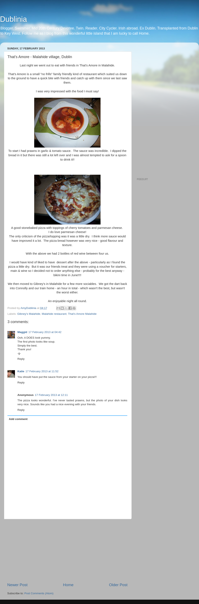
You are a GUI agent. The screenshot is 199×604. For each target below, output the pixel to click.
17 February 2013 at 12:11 (51, 395)
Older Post (118, 585)
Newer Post (17, 585)
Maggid (22, 332)
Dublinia (13, 19)
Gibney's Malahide (28, 313)
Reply (21, 358)
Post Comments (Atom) (38, 593)
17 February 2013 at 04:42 (44, 332)
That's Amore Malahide (82, 313)
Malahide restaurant (54, 313)
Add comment (18, 419)
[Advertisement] (67, 551)
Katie (20, 371)
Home (68, 585)
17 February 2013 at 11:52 (41, 371)
